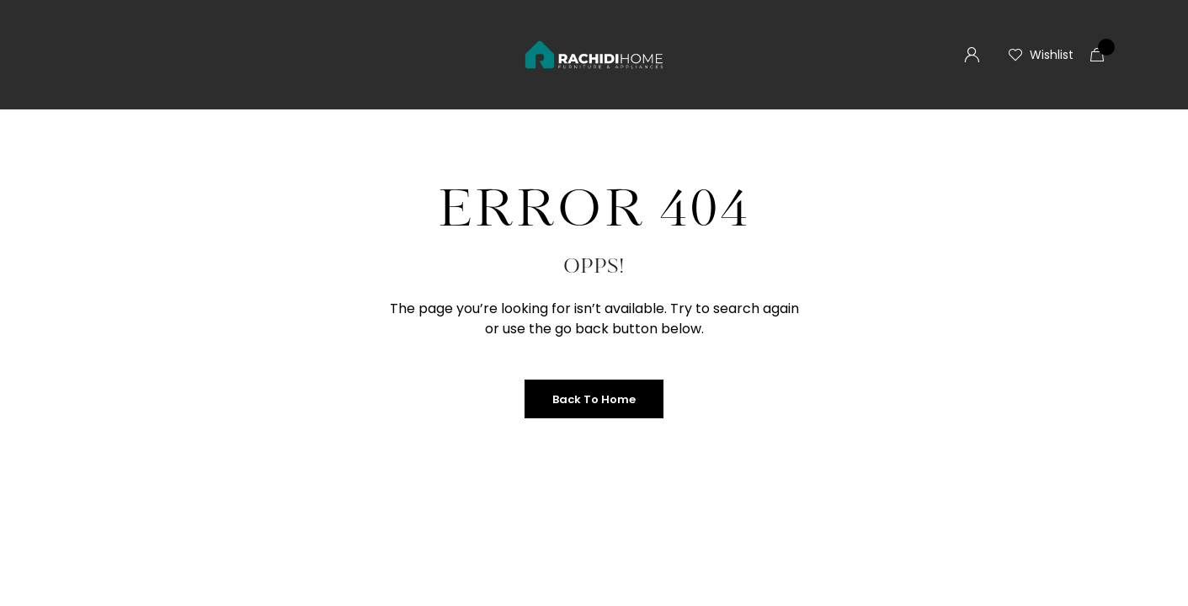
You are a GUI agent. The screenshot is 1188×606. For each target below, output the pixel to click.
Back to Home (594, 399)
